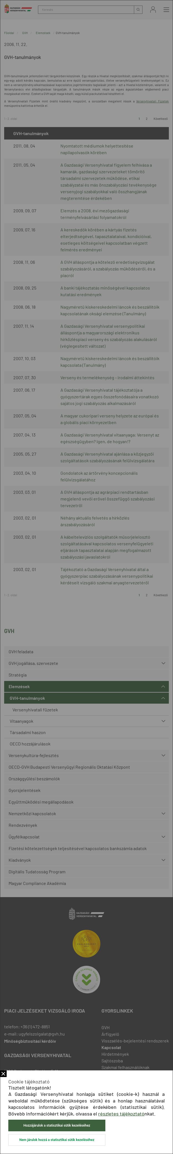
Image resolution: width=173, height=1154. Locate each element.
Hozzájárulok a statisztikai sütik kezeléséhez (57, 1125)
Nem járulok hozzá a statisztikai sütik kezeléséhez (56, 1140)
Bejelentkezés (153, 9)
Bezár (3, 1073)
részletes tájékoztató (121, 1114)
